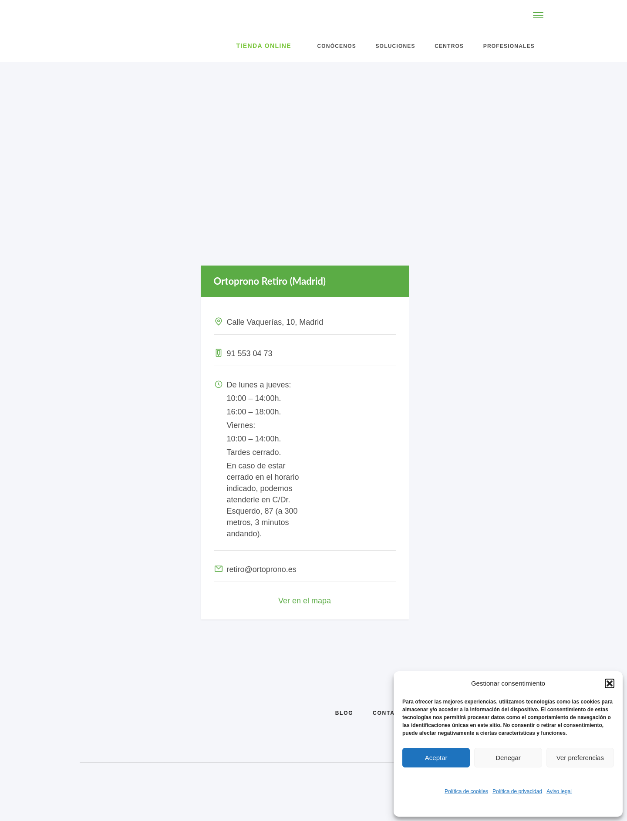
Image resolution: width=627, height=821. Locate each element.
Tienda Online (263, 45)
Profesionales (509, 46)
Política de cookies (466, 791)
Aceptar (436, 757)
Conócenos (336, 46)
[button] (609, 683)
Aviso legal (559, 791)
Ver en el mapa (304, 600)
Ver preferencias (580, 757)
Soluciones (395, 46)
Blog (344, 713)
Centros (449, 46)
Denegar (508, 757)
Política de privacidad (517, 791)
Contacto (390, 713)
